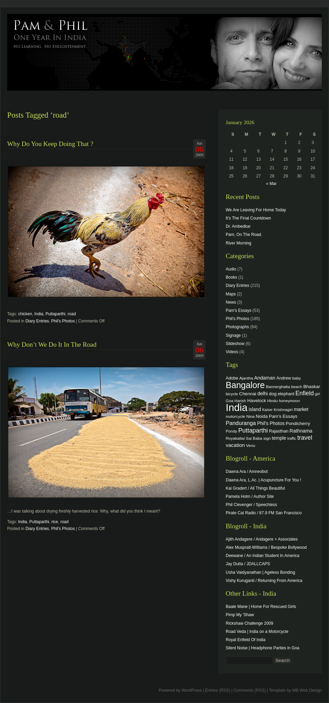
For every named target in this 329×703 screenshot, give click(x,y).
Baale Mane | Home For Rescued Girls (261, 606)
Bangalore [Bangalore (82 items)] (245, 385)
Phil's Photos (63, 321)
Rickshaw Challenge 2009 (249, 623)
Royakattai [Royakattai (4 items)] (235, 438)
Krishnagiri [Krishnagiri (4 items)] (283, 409)
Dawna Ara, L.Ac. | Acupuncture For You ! (263, 480)
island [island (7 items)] (255, 409)
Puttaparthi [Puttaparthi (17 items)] (253, 430)
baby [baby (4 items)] (296, 378)
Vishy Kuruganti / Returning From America (264, 580)
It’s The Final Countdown (248, 218)
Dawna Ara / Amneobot (247, 471)
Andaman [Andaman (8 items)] (264, 378)
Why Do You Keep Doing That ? (50, 143)
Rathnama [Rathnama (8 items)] (301, 431)
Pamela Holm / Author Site (250, 496)
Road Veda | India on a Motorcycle (257, 631)
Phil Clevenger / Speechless (251, 504)
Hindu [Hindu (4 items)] (272, 400)
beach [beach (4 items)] (296, 386)
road (72, 313)
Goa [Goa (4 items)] (229, 400)
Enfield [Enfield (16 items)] (304, 393)
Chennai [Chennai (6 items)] (247, 393)
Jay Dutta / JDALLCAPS (248, 563)
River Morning (238, 243)
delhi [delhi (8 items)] (262, 393)
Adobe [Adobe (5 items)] (232, 378)
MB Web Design (307, 690)
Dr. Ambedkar (238, 226)
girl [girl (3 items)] (317, 394)
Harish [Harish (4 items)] (240, 400)
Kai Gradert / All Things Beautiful (255, 488)
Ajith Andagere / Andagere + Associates (262, 539)
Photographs (237, 326)
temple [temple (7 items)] (279, 438)
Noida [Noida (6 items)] (262, 416)
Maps (231, 294)
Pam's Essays (238, 310)
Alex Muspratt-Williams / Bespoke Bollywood (266, 547)
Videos (232, 351)
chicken (25, 313)
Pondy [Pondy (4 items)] (231, 431)
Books (231, 277)
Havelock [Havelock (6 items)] (256, 400)
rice (54, 521)
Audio (231, 269)
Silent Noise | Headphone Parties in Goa (262, 648)
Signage (233, 335)
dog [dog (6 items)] (272, 393)
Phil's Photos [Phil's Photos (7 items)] (271, 423)
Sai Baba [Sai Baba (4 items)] (254, 438)
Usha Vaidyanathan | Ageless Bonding (260, 572)
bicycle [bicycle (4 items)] (232, 394)
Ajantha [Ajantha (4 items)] (246, 378)
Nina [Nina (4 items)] (250, 416)
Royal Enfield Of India (245, 639)
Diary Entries (37, 321)
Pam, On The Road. (244, 234)
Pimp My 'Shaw (240, 614)
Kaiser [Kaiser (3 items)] (267, 410)
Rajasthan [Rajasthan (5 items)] (278, 431)
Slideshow (235, 343)
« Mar (271, 183)
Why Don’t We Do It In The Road (51, 344)
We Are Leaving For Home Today (256, 210)
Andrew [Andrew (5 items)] (283, 378)
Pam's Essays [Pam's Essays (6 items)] (283, 416)
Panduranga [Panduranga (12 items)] (241, 423)
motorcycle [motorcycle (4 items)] (235, 416)
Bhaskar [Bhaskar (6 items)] (311, 386)
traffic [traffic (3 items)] (291, 438)
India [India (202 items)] (237, 407)
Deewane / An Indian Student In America (262, 555)
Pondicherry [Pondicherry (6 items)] (298, 423)
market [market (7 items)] (301, 409)
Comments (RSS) (250, 690)
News (231, 302)
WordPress (192, 690)
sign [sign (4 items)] (267, 438)
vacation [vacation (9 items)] (235, 445)
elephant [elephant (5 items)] (286, 394)
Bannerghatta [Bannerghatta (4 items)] (278, 386)
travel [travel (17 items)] (304, 437)
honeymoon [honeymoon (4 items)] (289, 400)
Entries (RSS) (217, 690)
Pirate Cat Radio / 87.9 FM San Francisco (264, 512)
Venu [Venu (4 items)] (250, 445)
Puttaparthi (55, 313)
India (38, 313)
